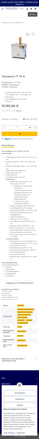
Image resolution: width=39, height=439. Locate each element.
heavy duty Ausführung (24, 314)
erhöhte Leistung (22, 317)
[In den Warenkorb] (3, 29)
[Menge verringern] (4, 127)
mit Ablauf (20, 305)
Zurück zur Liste (8, 23)
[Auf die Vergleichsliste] (27, 34)
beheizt (20, 327)
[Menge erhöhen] (35, 127)
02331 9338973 (19, 2)
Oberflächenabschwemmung (25, 309)
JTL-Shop (23, 436)
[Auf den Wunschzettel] (33, 34)
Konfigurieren (19, 399)
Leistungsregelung (23, 323)
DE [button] (21, 9)
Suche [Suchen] (33, 14)
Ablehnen (20, 405)
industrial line (14, 85)
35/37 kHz (20, 336)
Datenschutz (21, 433)
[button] (27, 9)
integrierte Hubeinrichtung (25, 312)
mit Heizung (21, 320)
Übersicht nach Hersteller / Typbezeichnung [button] (13, 360)
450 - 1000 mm (22, 331)
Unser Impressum (9, 433)
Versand (19, 111)
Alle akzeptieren (20, 393)
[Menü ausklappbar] (3, 8)
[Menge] (16, 127)
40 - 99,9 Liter (21, 340)
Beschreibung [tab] (8, 145)
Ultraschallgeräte (22, 345)
